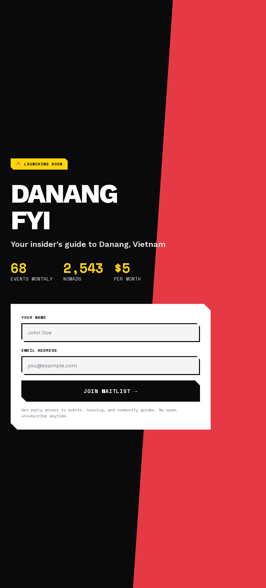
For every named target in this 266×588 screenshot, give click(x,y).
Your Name (33, 317)
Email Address (39, 350)
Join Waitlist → (111, 391)
